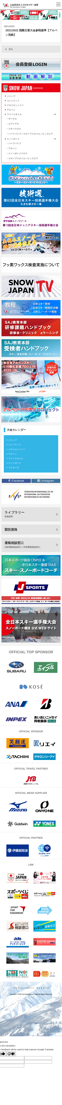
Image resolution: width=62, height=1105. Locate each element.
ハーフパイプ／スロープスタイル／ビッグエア (30, 134)
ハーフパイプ (14, 143)
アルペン (11, 110)
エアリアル (13, 124)
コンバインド (13, 100)
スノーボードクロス (17, 153)
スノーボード (14, 463)
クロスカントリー (15, 105)
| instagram (45, 480)
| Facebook (16, 480)
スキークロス (14, 129)
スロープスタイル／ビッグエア (23, 158)
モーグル (12, 118)
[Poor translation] (11, 1053)
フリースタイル (15, 458)
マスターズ (13, 467)
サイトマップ (42, 988)
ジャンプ (11, 96)
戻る (11, 49)
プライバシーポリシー (23, 988)
